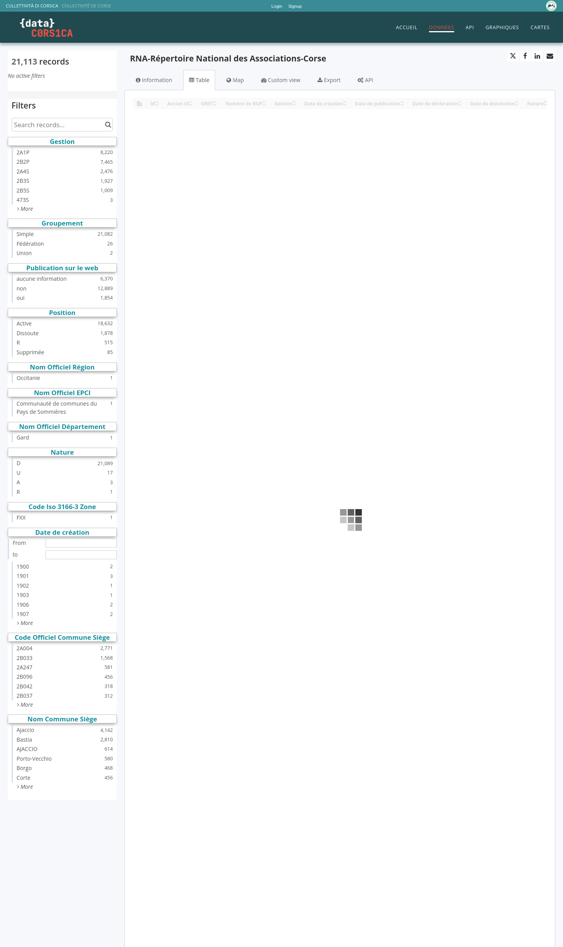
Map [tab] (235, 80)
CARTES (540, 27)
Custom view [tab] (280, 80)
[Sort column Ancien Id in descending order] (191, 104)
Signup (295, 6)
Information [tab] (154, 80)
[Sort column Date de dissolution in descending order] (517, 104)
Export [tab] (328, 80)
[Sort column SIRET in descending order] (215, 104)
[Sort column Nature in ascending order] (545, 101)
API (470, 27)
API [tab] (365, 80)
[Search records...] (62, 124)
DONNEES (441, 27)
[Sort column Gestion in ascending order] (294, 101)
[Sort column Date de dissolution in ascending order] (517, 101)
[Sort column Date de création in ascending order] (345, 101)
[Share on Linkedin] (537, 56)
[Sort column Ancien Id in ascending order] (191, 101)
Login (277, 6)
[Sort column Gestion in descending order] (294, 104)
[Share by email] (549, 56)
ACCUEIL (406, 27)
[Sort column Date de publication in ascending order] (402, 101)
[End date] (81, 554)
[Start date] (81, 543)
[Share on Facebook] (525, 56)
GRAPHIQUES (502, 27)
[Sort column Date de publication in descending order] (402, 104)
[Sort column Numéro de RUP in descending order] (264, 104)
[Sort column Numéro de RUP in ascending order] (264, 101)
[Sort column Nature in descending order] (545, 104)
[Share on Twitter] (512, 56)
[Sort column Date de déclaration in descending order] (460, 104)
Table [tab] (199, 80)
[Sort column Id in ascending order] (157, 101)
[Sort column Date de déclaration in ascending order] (460, 101)
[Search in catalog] (108, 124)
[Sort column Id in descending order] (157, 104)
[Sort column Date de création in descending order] (345, 104)
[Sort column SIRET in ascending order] (215, 101)
